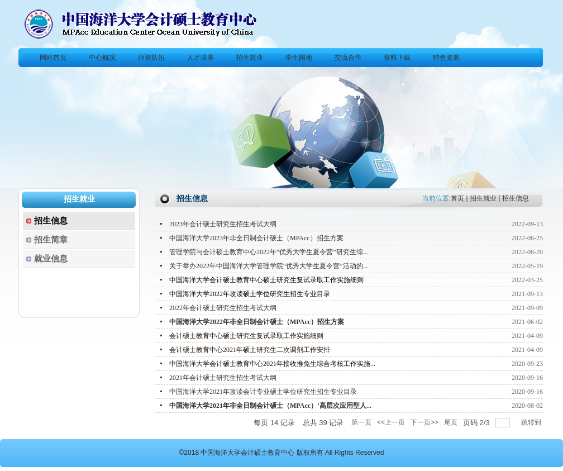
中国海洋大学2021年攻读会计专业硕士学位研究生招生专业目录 (263, 392)
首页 (457, 198)
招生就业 (483, 198)
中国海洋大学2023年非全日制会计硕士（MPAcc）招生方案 (256, 238)
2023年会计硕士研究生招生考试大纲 (222, 224)
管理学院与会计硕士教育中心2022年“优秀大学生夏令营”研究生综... (268, 252)
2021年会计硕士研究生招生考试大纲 (222, 378)
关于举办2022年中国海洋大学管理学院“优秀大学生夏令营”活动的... (268, 266)
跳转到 (532, 422)
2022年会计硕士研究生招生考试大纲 (222, 308)
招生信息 (515, 198)
